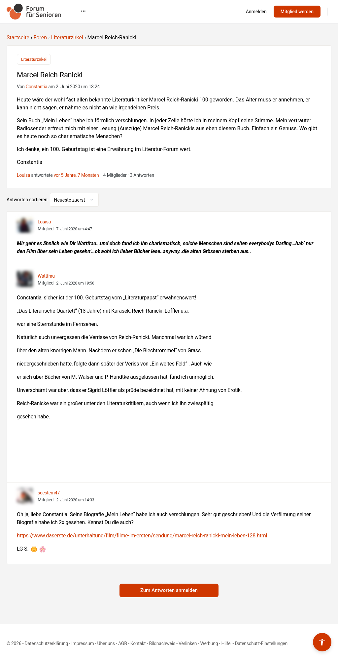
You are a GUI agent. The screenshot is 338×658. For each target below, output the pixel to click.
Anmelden (256, 11)
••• (193, 11)
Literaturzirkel (67, 37)
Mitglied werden (297, 11)
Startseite (18, 37)
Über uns (106, 643)
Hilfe (226, 643)
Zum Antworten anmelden (169, 590)
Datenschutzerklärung (46, 643)
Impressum (82, 643)
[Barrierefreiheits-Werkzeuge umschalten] (322, 642)
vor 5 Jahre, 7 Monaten (76, 175)
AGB (122, 643)
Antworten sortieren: (28, 199)
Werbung (209, 643)
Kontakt (138, 643)
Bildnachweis (162, 643)
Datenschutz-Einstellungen (261, 643)
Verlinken (188, 643)
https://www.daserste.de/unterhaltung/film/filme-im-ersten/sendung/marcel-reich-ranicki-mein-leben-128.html (142, 535)
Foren (40, 37)
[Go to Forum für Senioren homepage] (34, 11)
